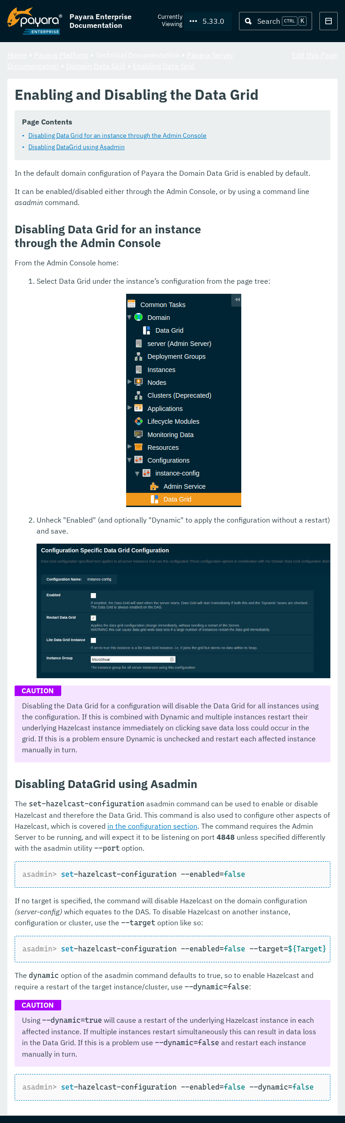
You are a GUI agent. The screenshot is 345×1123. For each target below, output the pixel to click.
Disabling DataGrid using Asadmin (76, 147)
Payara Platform (61, 54)
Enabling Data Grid (163, 65)
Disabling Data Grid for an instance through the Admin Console (117, 136)
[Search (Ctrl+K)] (275, 21)
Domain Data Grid (95, 65)
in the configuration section (152, 826)
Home (17, 54)
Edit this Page (314, 54)
